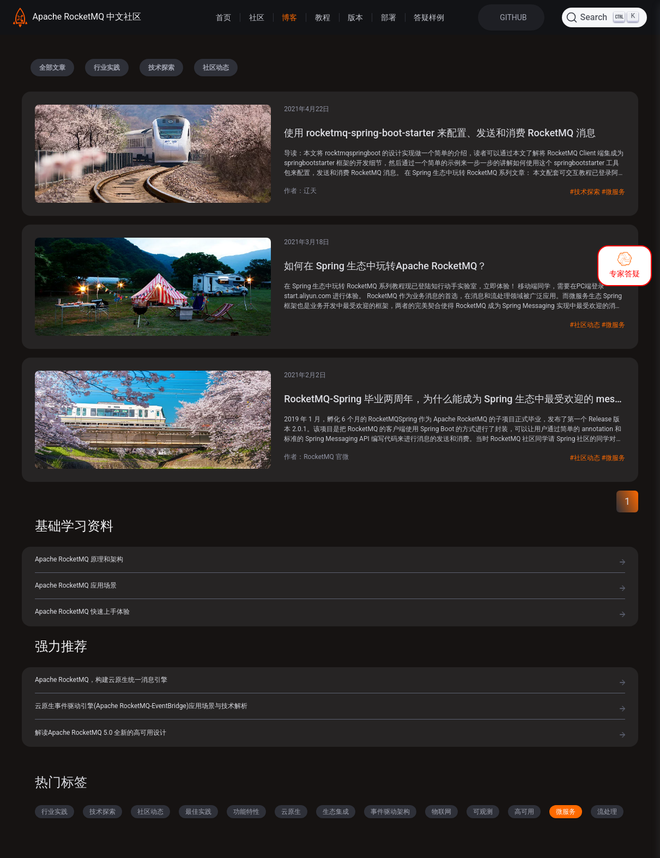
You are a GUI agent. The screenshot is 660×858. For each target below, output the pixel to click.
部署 (388, 17)
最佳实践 (198, 811)
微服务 (566, 811)
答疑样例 (429, 17)
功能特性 (246, 811)
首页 (223, 17)
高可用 (524, 811)
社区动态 (216, 67)
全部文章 (52, 67)
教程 (322, 17)
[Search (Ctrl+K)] (604, 17)
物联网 (441, 811)
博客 (289, 17)
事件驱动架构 (390, 811)
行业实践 (107, 67)
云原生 (291, 811)
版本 (355, 17)
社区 (256, 17)
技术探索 (161, 67)
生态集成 (336, 811)
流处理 (607, 811)
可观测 (483, 811)
